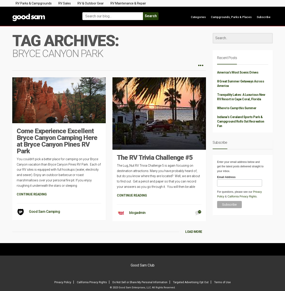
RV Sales (64, 3)
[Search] (243, 38)
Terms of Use (222, 282)
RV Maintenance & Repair (128, 3)
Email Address (226, 177)
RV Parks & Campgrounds (34, 3)
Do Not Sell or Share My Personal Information (139, 282)
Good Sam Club (143, 265)
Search (151, 16)
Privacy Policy (62, 282)
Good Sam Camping (44, 211)
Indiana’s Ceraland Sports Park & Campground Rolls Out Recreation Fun (240, 121)
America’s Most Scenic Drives (237, 72)
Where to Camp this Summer (236, 108)
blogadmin (137, 213)
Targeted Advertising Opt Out (191, 282)
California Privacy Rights (242, 196)
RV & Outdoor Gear (90, 3)
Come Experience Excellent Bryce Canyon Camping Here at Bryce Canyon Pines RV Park (57, 141)
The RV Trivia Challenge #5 (155, 157)
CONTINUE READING (32, 194)
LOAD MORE (193, 232)
